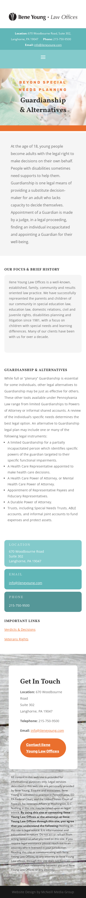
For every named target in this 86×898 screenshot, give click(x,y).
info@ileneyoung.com (48, 45)
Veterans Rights (16, 639)
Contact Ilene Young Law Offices (42, 748)
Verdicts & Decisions (20, 629)
